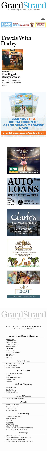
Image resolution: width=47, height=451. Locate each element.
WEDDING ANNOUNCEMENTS (15, 439)
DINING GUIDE (10, 379)
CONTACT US (25, 326)
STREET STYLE (11, 391)
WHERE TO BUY (11, 341)
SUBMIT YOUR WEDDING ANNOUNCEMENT (19, 441)
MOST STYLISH (11, 387)
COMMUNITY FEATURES (13, 416)
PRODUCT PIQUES (12, 393)
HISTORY (9, 420)
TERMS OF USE (11, 326)
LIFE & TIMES (10, 424)
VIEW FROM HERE (12, 426)
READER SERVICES (12, 345)
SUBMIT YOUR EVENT (13, 367)
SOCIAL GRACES (11, 410)
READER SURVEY (11, 346)
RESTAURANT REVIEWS (13, 377)
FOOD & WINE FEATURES (14, 374)
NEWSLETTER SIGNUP (13, 352)
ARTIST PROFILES (12, 407)
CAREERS (36, 326)
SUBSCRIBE (29, 329)
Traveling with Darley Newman (11, 76)
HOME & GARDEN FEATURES (15, 399)
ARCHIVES (9, 348)
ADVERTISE (17, 329)
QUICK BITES (10, 375)
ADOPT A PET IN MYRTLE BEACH (16, 430)
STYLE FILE (9, 389)
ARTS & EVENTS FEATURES (15, 364)
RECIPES (9, 381)
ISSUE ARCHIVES (11, 343)
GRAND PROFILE (11, 409)
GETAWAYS (9, 422)
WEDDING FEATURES (13, 436)
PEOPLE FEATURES (12, 405)
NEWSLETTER (10, 350)
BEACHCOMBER (11, 418)
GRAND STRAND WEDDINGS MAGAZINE (18, 437)
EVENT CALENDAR (12, 366)
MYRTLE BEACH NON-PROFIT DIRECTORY (19, 428)
